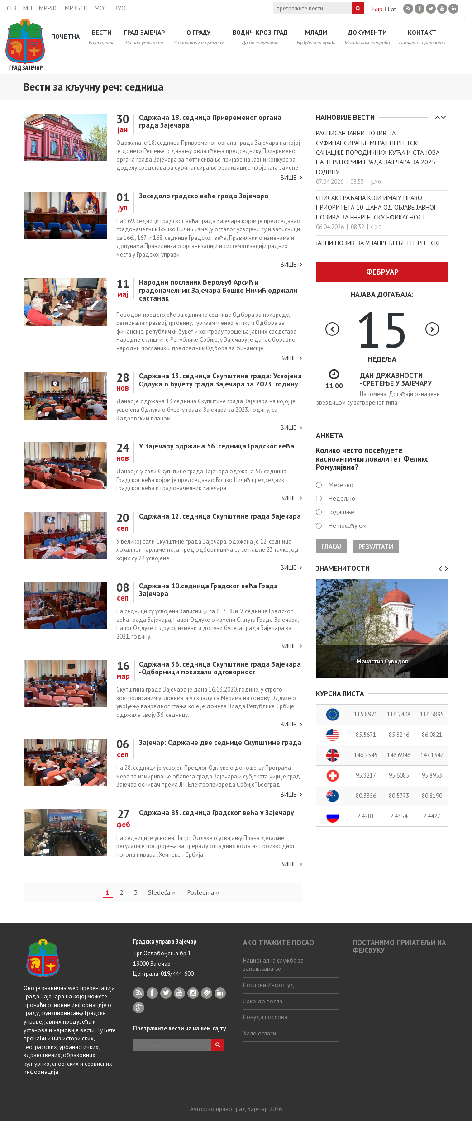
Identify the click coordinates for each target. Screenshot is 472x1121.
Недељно (342, 498)
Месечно (341, 485)
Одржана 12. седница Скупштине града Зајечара (220, 515)
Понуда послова (265, 1017)
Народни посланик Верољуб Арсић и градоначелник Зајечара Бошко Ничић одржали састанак (218, 289)
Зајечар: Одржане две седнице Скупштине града (220, 742)
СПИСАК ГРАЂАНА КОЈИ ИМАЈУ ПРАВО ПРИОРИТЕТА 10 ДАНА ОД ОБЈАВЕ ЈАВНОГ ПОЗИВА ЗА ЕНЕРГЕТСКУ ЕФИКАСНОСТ (376, 207)
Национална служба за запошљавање (273, 965)
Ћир (377, 9)
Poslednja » (203, 892)
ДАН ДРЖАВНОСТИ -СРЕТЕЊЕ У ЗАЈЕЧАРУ (396, 379)
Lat (392, 9)
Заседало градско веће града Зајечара (203, 195)
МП (27, 8)
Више (288, 177)
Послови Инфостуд (268, 985)
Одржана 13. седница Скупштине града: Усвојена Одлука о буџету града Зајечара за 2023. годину (220, 379)
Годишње (341, 512)
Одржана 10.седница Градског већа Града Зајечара (208, 589)
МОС (101, 8)
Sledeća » (161, 892)
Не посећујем (348, 525)
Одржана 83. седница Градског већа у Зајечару (216, 812)
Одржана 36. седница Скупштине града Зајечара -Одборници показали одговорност (220, 667)
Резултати (375, 547)
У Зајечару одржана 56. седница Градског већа (216, 445)
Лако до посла (262, 1001)
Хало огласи (259, 1033)
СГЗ (11, 8)
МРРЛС (48, 8)
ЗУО (120, 8)
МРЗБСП (76, 8)
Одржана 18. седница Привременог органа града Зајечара (210, 121)
